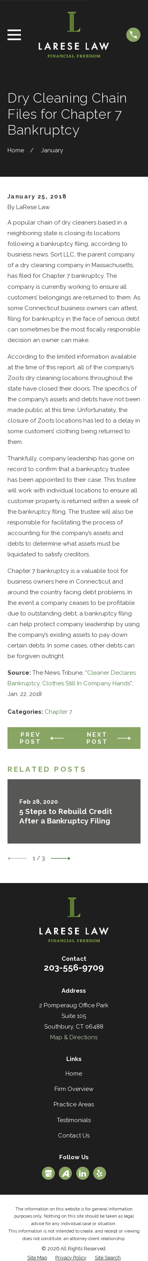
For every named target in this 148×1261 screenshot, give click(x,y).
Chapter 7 (58, 711)
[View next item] (61, 858)
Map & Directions (73, 1037)
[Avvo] (65, 1173)
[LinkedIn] (82, 1173)
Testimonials (74, 1120)
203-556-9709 (74, 967)
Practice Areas (74, 1104)
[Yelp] (99, 1173)
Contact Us (74, 1135)
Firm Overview (74, 1089)
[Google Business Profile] (48, 1173)
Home (74, 1073)
